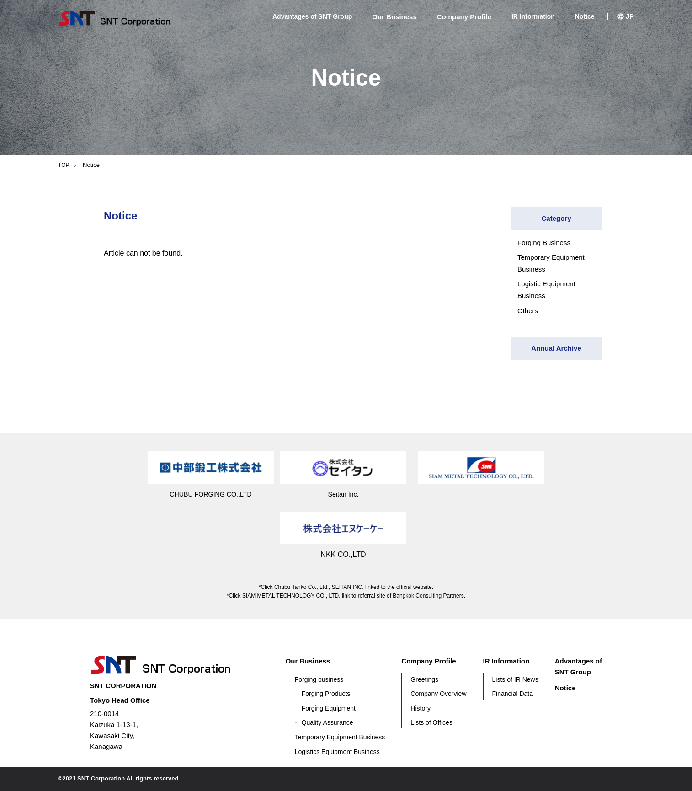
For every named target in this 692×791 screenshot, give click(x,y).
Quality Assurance (327, 722)
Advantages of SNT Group (312, 16)
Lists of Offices (431, 722)
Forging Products (326, 693)
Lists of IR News (515, 679)
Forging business (319, 679)
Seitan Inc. (343, 494)
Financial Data (512, 693)
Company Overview (438, 693)
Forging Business (543, 242)
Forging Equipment (329, 708)
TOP (64, 164)
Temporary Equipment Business (551, 263)
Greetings (424, 679)
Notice (585, 16)
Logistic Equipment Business (546, 289)
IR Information (533, 16)
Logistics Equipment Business (337, 751)
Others (527, 311)
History (420, 708)
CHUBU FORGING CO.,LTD (211, 494)
